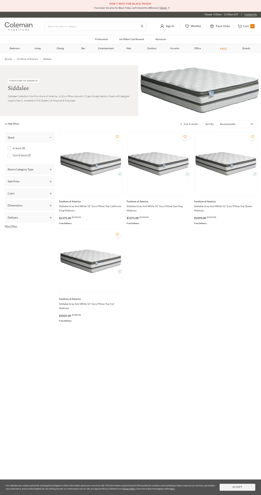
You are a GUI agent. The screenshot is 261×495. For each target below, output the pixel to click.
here (172, 488)
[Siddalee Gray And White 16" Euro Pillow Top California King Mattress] (90, 201)
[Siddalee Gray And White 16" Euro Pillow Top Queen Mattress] (225, 201)
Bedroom (15, 48)
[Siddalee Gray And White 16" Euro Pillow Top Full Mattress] (90, 299)
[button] (167, 26)
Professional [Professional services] (101, 39)
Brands (246, 48)
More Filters (11, 226)
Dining (60, 48)
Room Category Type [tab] (20, 169)
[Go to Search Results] (142, 26)
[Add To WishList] (117, 137)
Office (197, 48)
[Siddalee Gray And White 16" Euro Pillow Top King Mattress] (158, 201)
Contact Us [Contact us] (250, 14)
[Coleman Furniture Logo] (18, 29)
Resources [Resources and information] (161, 39)
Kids (128, 48)
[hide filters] (13, 123)
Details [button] (163, 7)
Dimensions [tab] (15, 205)
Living (37, 48)
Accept (237, 487)
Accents (174, 48)
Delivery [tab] (13, 217)
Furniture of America (27, 59)
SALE (223, 48)
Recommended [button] (227, 124)
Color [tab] (11, 193)
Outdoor (151, 48)
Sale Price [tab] (13, 181)
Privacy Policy (129, 488)
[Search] (95, 26)
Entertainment (106, 48)
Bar (83, 48)
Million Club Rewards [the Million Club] (131, 39)
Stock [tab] (11, 137)
